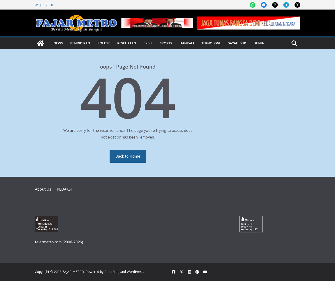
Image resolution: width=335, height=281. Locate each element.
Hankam (187, 43)
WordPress (135, 271)
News (58, 43)
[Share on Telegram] (286, 5)
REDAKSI (64, 189)
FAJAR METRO (73, 271)
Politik (103, 43)
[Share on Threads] (275, 5)
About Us (43, 189)
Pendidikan (80, 43)
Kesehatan (126, 43)
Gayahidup (237, 43)
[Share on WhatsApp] (252, 5)
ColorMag (111, 271)
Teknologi (210, 43)
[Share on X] (297, 5)
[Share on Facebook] (264, 5)
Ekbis (148, 43)
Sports (166, 43)
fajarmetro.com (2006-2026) (59, 242)
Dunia (259, 43)
